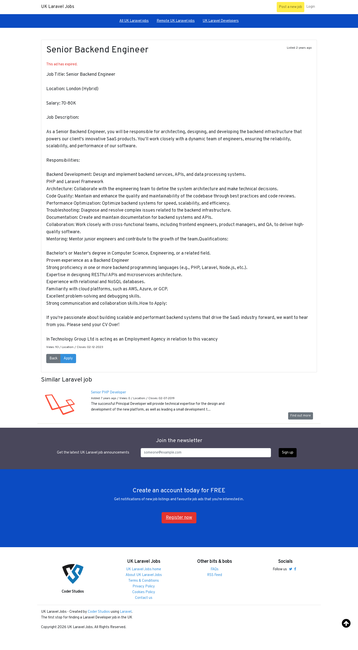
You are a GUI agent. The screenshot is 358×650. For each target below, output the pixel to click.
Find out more (300, 416)
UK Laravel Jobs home (143, 569)
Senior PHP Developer (108, 392)
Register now (179, 518)
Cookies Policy (143, 592)
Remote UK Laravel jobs (176, 21)
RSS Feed (214, 575)
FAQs (215, 569)
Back (53, 358)
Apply (68, 358)
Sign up (287, 452)
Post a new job (290, 7)
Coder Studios (99, 612)
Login (310, 6)
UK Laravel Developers (221, 21)
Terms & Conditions (143, 580)
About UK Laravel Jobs (144, 575)
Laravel (126, 612)
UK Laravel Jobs (57, 7)
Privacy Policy (144, 586)
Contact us (143, 598)
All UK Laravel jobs (134, 21)
